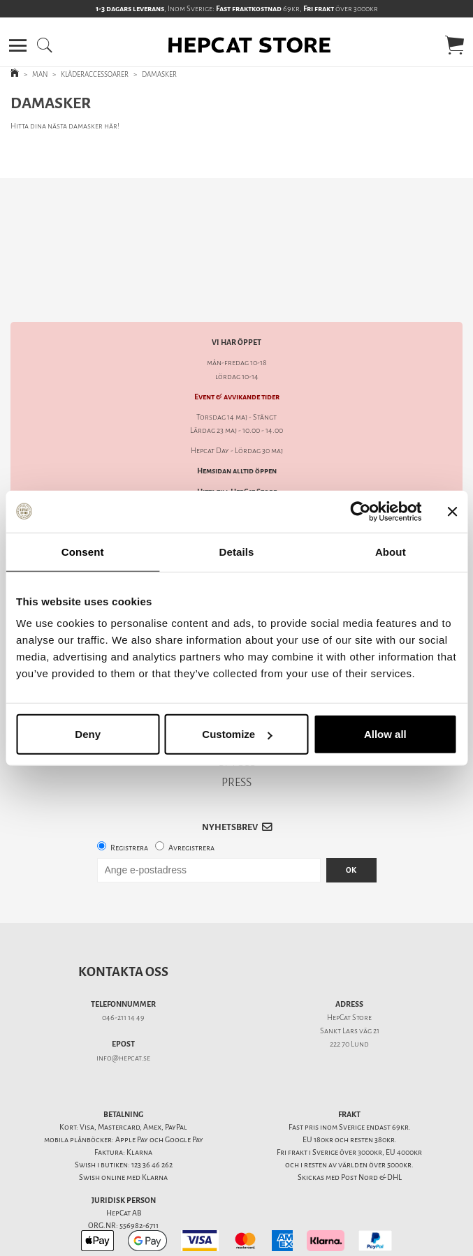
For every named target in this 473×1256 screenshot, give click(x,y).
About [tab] (390, 551)
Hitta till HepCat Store (237, 443)
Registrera (129, 799)
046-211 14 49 (123, 968)
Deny (88, 734)
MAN (40, 74)
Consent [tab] (82, 551)
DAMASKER (159, 74)
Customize (237, 734)
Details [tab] (236, 551)
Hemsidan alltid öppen (237, 422)
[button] (18, 45)
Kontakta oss (123, 923)
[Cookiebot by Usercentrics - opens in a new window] (360, 511)
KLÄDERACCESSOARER (95, 74)
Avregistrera (191, 799)
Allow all (385, 734)
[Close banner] (452, 511)
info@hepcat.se (123, 1009)
